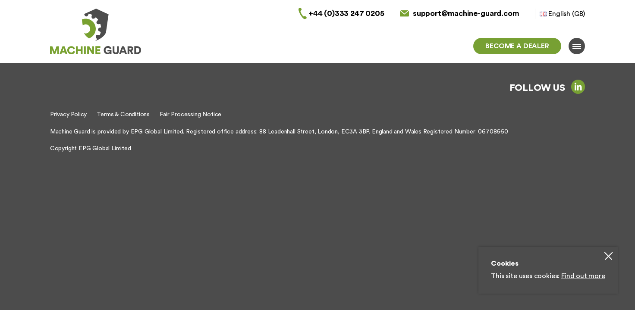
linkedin (578, 86)
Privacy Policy (68, 115)
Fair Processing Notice (190, 115)
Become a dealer (517, 46)
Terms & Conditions (123, 115)
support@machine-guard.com (466, 13)
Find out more (583, 276)
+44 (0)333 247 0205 (346, 13)
